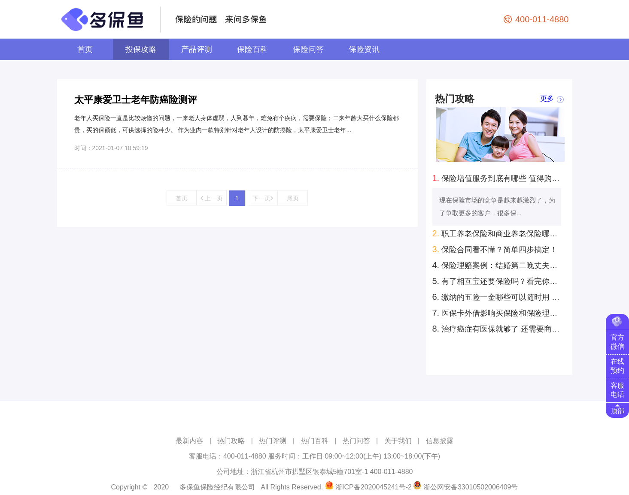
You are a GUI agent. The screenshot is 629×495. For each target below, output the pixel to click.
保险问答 (308, 49)
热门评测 (272, 440)
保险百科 (252, 49)
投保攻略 (140, 49)
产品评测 (196, 49)
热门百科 (314, 440)
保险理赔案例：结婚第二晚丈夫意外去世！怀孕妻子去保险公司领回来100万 (498, 265)
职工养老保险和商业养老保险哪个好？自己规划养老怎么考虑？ (498, 233)
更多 (547, 99)
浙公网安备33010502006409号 (470, 487)
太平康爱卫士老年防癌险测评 (135, 99)
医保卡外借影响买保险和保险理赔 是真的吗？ (498, 312)
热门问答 (356, 440)
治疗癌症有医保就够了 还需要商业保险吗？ (498, 328)
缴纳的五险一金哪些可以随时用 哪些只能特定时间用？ (498, 297)
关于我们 (398, 440)
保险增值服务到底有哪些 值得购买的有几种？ (498, 178)
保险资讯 (364, 49)
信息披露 (439, 440)
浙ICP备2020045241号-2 (373, 487)
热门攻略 (231, 440)
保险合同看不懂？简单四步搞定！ (495, 249)
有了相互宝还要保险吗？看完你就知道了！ (498, 281)
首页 (85, 49)
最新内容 (189, 440)
